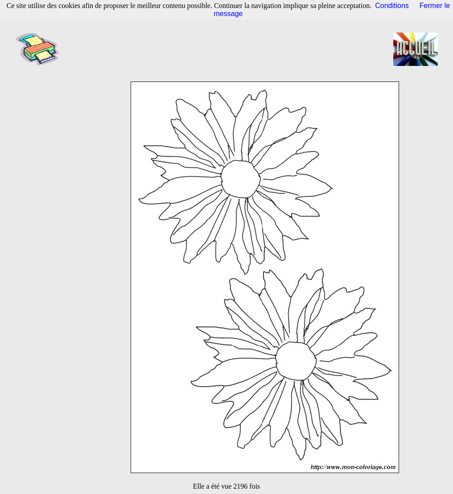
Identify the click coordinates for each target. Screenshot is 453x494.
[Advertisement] (229, 49)
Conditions (392, 5)
